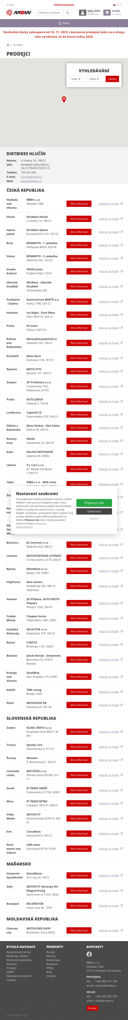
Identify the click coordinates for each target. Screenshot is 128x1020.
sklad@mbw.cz (104, 1001)
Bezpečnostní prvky (18, 952)
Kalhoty (51, 956)
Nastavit (94, 518)
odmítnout (40, 523)
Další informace (24, 527)
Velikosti (11, 964)
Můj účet (89, 12)
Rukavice (52, 964)
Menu (64, 23)
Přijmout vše (94, 503)
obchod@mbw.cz (105, 985)
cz (116, 4)
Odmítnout (94, 511)
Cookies (11, 980)
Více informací (79, 204)
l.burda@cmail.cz (31, 177)
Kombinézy (53, 960)
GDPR (10, 972)
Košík (112, 12)
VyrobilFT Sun (16, 1015)
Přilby (50, 968)
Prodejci (11, 968)
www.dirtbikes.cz (31, 181)
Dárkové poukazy (64, 4)
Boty (49, 972)
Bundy (50, 952)
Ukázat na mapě (110, 204)
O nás (10, 4)
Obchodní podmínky (19, 960)
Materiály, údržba (17, 956)
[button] (64, 99)
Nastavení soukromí (18, 976)
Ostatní (51, 976)
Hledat (112, 79)
